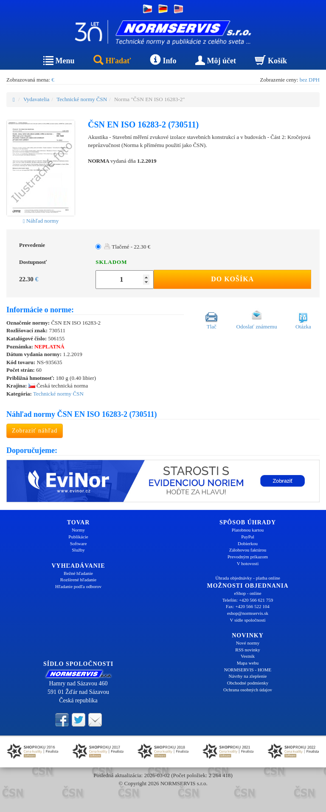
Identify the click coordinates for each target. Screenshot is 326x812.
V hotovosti (248, 563)
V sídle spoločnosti (247, 619)
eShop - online (247, 593)
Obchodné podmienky (247, 682)
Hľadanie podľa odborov (78, 586)
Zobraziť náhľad (34, 430)
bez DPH (310, 79)
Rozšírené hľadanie (78, 579)
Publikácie (78, 536)
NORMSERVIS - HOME (248, 669)
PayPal (247, 536)
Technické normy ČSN (81, 99)
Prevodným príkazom (248, 556)
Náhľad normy (41, 221)
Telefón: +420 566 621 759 (247, 600)
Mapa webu (248, 662)
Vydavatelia (36, 99)
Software (78, 543)
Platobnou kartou (248, 529)
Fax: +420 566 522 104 (248, 606)
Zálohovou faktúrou (248, 549)
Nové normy (247, 642)
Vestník (248, 656)
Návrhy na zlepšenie (248, 676)
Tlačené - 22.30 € (127, 246)
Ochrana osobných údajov (247, 689)
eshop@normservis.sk (247, 613)
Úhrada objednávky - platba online (247, 577)
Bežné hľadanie (78, 573)
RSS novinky (247, 649)
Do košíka (232, 279)
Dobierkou (248, 543)
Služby (78, 549)
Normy (78, 529)
